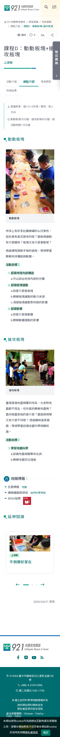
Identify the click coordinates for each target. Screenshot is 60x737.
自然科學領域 (38, 492)
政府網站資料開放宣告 (30, 705)
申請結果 (11, 90)
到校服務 (47, 22)
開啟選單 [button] (54, 7)
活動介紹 (11, 81)
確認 (45, 732)
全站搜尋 (46, 7)
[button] (31, 35)
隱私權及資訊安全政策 (30, 708)
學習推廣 (33, 22)
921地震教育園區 (22, 8)
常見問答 (46, 81)
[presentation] (18, 585)
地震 (24, 487)
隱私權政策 (31, 732)
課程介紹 (15, 26)
